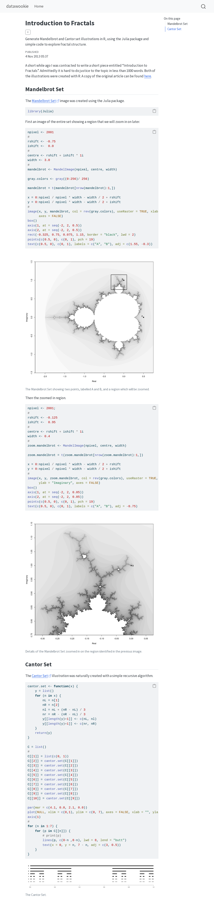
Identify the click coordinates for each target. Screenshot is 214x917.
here (147, 76)
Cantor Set (174, 29)
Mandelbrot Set (177, 24)
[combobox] (203, 6)
